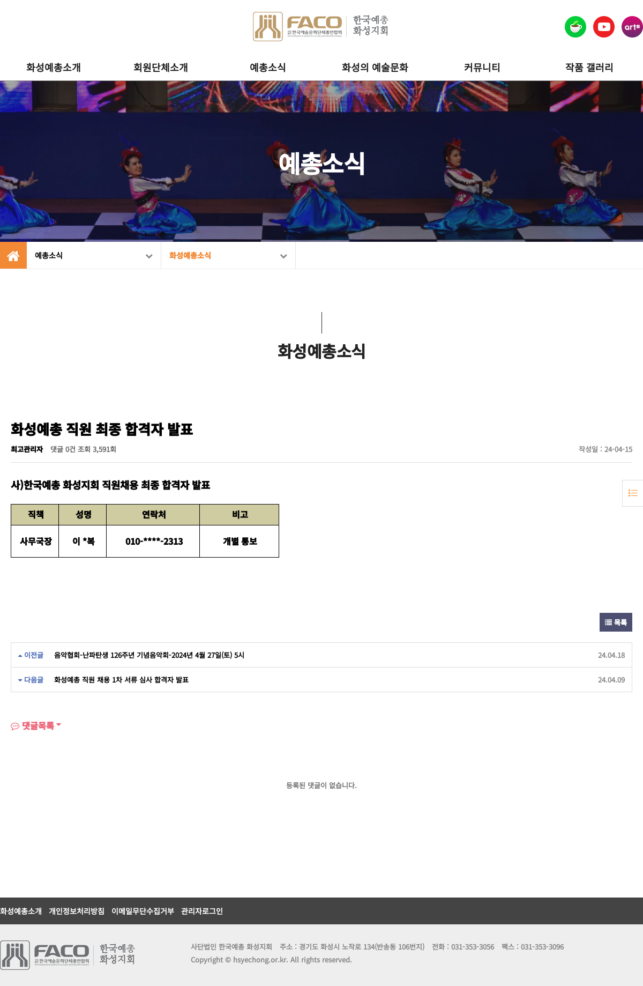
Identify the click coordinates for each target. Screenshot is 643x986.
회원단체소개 (160, 67)
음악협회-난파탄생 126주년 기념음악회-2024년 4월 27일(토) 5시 (149, 655)
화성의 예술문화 (375, 67)
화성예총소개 (53, 67)
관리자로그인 (202, 911)
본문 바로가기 (0, 0)
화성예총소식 (228, 255)
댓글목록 (32, 725)
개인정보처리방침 (76, 911)
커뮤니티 (482, 67)
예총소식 (268, 67)
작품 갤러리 (589, 67)
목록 (616, 622)
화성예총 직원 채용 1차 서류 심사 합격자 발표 (121, 679)
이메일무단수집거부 (142, 911)
